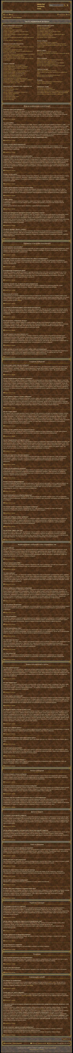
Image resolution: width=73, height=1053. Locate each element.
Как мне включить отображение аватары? (13, 55)
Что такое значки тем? (8, 99)
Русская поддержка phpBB (50, 1047)
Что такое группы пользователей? (45, 30)
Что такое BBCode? (8, 87)
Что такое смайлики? (8, 90)
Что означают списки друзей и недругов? (47, 51)
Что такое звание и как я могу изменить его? (14, 57)
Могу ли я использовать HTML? (11, 89)
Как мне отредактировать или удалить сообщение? (15, 66)
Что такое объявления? (9, 95)
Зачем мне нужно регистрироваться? (12, 27)
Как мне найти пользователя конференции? (47, 64)
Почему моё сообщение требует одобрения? (14, 81)
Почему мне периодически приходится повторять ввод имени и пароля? (18, 38)
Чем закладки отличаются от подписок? (46, 70)
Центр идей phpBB (27, 995)
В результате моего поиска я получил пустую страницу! (50, 62)
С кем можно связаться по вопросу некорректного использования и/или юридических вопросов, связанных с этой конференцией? (53, 92)
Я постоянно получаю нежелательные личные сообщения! (51, 43)
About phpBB (29, 985)
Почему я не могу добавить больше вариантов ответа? (16, 71)
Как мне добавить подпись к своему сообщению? (15, 68)
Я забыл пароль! (7, 35)
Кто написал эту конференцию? (45, 88)
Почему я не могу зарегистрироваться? (12, 30)
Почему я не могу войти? (9, 33)
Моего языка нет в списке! (9, 52)
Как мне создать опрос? (9, 69)
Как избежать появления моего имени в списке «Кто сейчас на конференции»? (18, 47)
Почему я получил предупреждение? (12, 76)
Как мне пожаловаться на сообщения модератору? (15, 78)
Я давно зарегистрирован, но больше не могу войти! (16, 34)
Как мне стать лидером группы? (45, 33)
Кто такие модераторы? (43, 28)
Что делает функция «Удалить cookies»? (13, 40)
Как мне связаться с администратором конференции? (50, 94)
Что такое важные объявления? (11, 93)
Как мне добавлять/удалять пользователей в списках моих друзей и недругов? (53, 54)
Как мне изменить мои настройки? (11, 45)
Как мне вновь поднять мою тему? (11, 82)
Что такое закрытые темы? (9, 98)
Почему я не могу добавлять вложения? (13, 75)
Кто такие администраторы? (44, 27)
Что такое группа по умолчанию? (45, 35)
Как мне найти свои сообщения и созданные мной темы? (51, 65)
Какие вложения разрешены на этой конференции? (49, 81)
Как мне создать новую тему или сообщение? (14, 65)
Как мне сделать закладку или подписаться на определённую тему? (52, 73)
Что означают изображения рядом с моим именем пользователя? (19, 54)
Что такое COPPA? (7, 28)
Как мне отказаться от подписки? (45, 76)
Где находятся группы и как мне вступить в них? (49, 31)
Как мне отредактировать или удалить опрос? (14, 72)
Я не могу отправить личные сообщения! (47, 42)
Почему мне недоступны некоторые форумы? (14, 73)
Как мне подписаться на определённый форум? (48, 75)
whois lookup (39, 1009)
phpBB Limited (52, 982)
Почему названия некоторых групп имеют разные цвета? (51, 34)
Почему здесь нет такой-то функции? (46, 89)
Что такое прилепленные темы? (11, 96)
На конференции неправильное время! (12, 49)
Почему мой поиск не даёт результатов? (47, 61)
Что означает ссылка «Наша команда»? (46, 37)
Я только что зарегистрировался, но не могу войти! (15, 31)
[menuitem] (11, 14)
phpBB (19, 300)
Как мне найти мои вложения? (44, 83)
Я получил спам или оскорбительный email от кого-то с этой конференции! (51, 46)
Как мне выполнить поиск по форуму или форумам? (49, 59)
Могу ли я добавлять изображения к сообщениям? (15, 92)
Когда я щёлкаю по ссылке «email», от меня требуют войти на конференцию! (18, 59)
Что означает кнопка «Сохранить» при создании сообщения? (18, 79)
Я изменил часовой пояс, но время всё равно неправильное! (18, 51)
